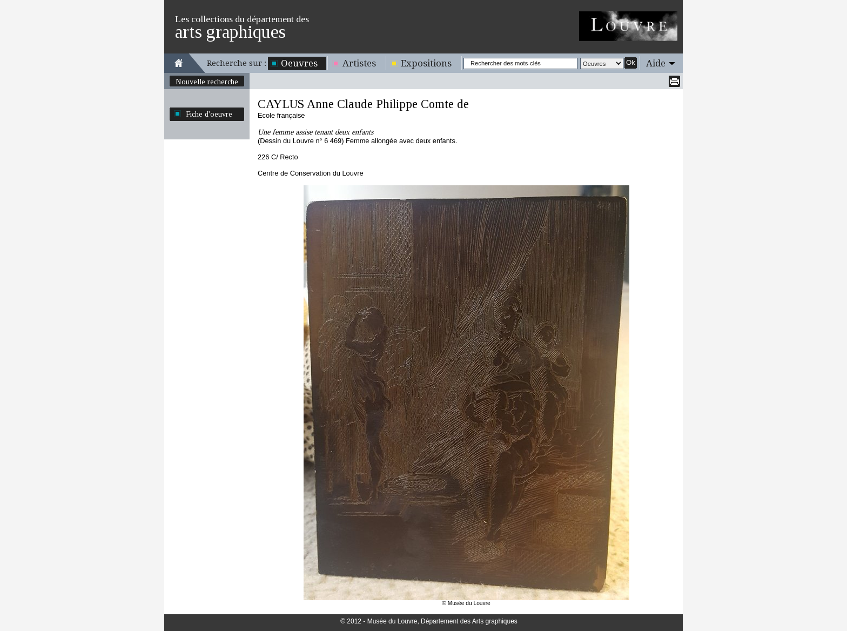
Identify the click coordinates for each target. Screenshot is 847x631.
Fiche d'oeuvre (209, 114)
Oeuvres (299, 63)
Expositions (426, 63)
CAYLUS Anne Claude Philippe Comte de (363, 104)
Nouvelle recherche (207, 81)
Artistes (359, 63)
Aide (656, 63)
